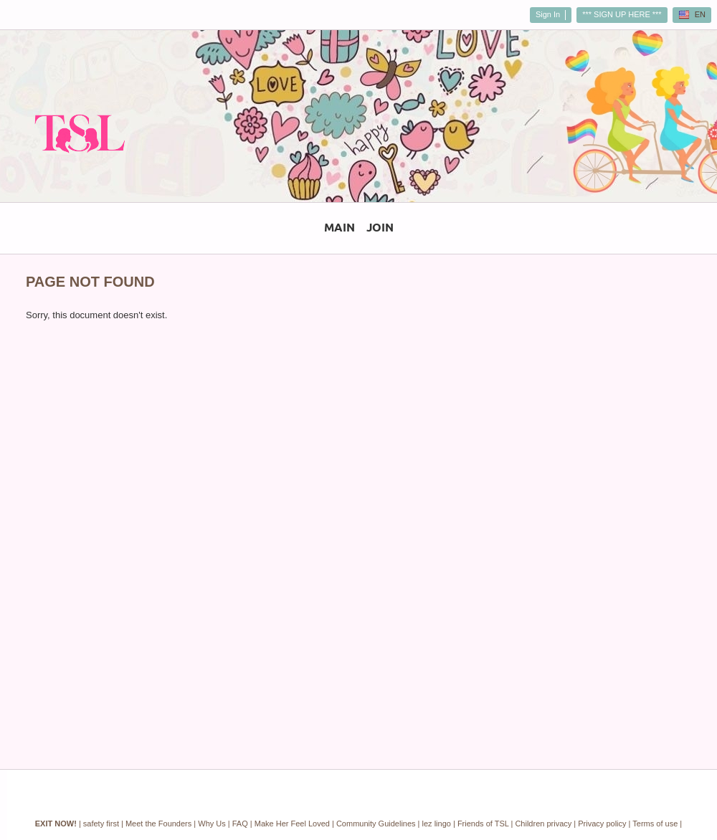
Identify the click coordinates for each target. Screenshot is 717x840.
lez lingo (436, 823)
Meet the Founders (158, 823)
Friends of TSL (483, 823)
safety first (101, 823)
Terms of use (655, 823)
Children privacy (543, 823)
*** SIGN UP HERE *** (621, 14)
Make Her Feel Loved (292, 823)
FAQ (240, 823)
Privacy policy (602, 823)
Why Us (212, 823)
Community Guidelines (376, 823)
